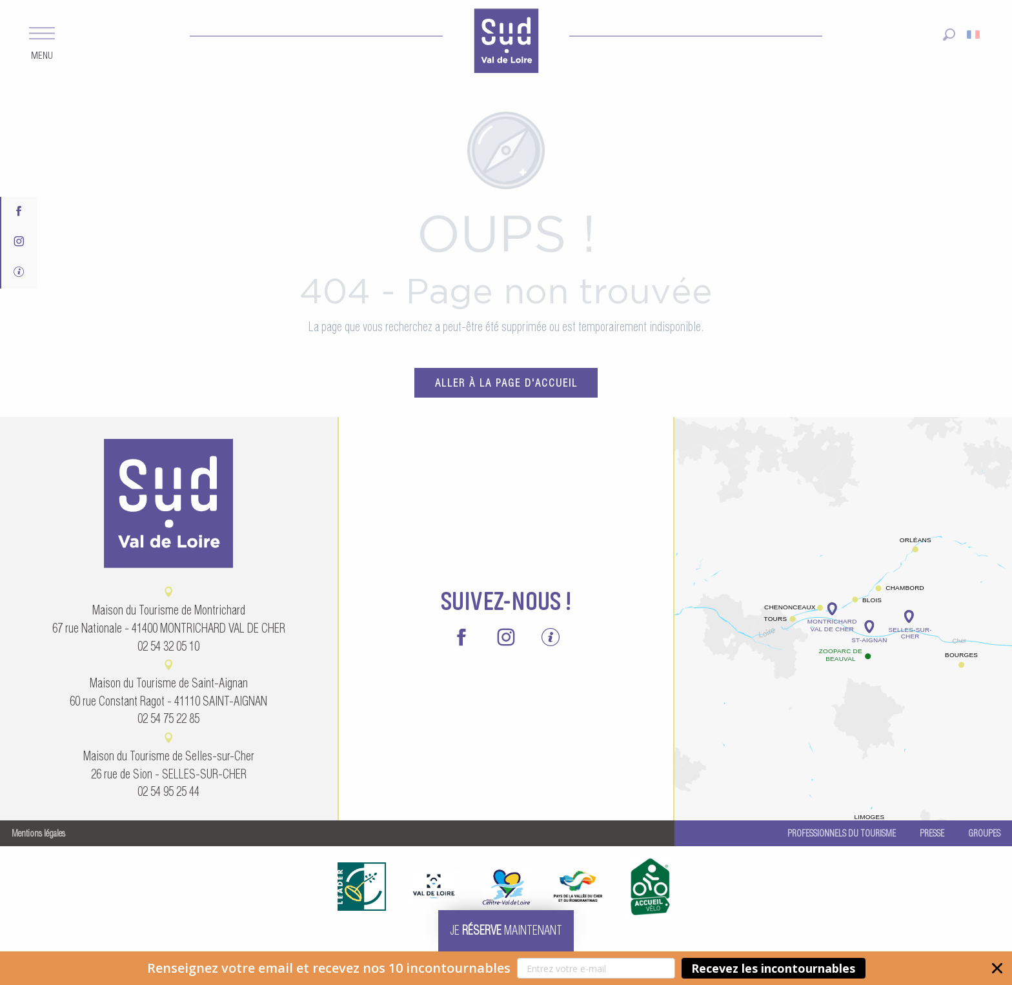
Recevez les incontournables (773, 968)
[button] (506, 968)
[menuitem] (506, 42)
